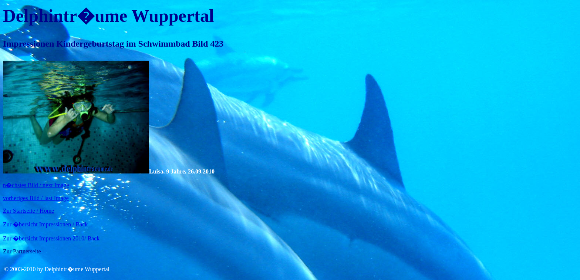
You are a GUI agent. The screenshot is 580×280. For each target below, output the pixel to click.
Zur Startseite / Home (28, 211)
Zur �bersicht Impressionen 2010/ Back (51, 238)
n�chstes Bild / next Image (36, 185)
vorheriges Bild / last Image (36, 198)
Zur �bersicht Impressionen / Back (45, 224)
